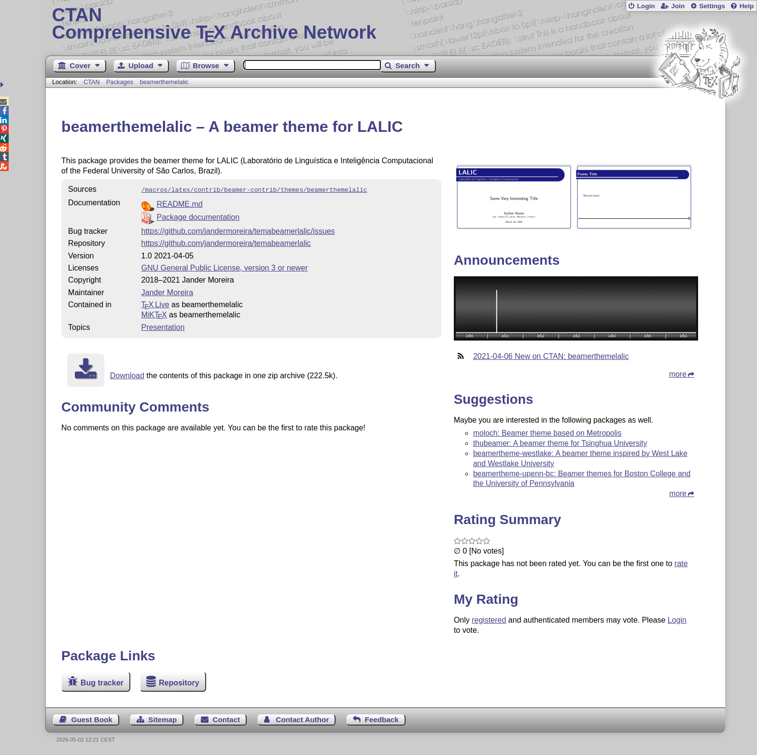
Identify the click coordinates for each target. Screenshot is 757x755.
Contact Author (302, 719)
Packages (120, 81)
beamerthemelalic (164, 81)
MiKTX (154, 314)
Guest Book (91, 719)
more (678, 374)
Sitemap (162, 719)
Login (646, 6)
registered (489, 620)
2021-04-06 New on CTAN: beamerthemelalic (551, 356)
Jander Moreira (167, 291)
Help (747, 6)
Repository (179, 683)
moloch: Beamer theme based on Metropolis (547, 433)
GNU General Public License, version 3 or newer (224, 267)
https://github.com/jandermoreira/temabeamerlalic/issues (238, 230)
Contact (226, 719)
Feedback (382, 719)
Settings (712, 6)
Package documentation (198, 216)
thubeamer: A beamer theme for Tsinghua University (560, 443)
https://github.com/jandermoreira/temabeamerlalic (226, 242)
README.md (180, 203)
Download (127, 374)
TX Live (155, 303)
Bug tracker (102, 683)
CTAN (92, 81)
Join (678, 6)
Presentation (163, 326)
